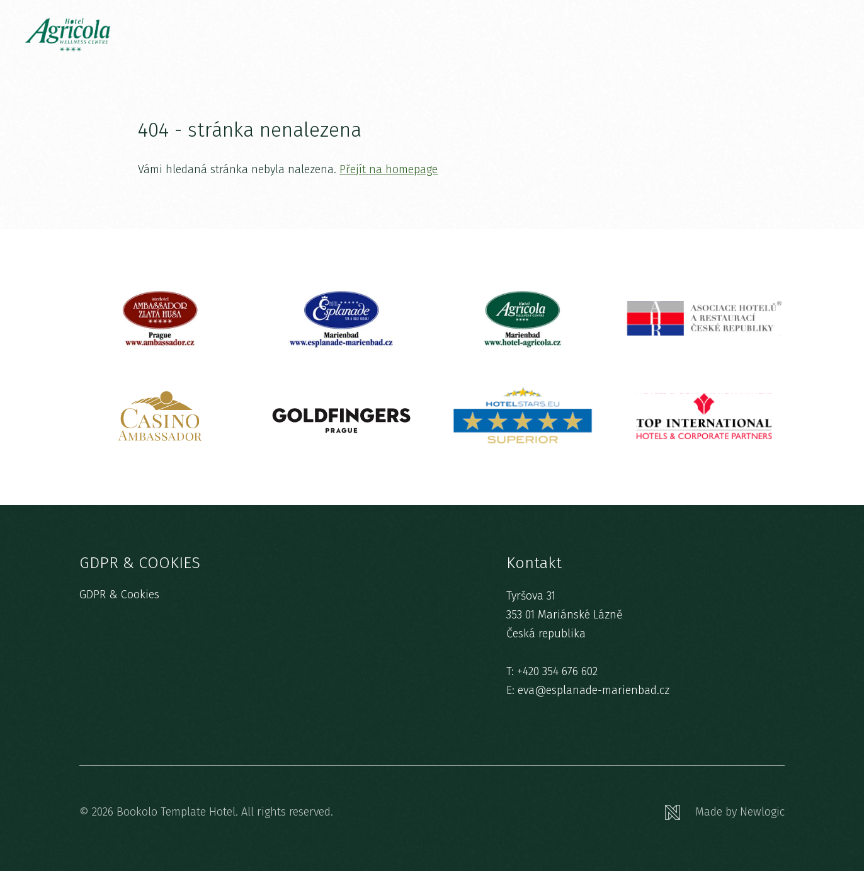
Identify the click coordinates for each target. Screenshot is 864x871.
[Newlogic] (725, 812)
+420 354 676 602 (557, 671)
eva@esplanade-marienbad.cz (593, 690)
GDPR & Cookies (119, 594)
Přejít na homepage (388, 169)
